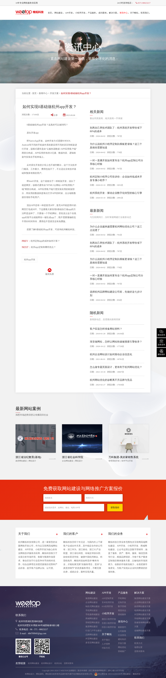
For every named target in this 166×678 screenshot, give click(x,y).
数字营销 (122, 606)
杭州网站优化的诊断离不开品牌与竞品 (111, 380)
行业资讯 (122, 635)
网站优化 (122, 647)
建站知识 (122, 639)
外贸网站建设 (91, 638)
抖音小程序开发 (109, 627)
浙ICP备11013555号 (116, 670)
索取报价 (161, 352)
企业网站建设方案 (142, 602)
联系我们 (145, 13)
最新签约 (122, 627)
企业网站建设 (91, 602)
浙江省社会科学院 (72, 457)
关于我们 (106, 640)
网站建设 (58, 13)
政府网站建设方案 (142, 606)
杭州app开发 (29, 259)
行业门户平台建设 (93, 630)
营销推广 (122, 651)
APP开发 (69, 13)
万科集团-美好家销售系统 (123, 457)
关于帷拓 (134, 13)
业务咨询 (161, 342)
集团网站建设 (91, 598)
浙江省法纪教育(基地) (28, 457)
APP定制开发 (108, 598)
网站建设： (127, 674)
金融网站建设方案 (142, 630)
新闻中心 (43, 93)
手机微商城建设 (92, 614)
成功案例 (102, 13)
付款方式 (106, 648)
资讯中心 (124, 13)
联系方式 (138, 643)
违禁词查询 (139, 651)
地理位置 (138, 647)
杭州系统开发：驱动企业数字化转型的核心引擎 (116, 193)
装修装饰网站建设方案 (142, 624)
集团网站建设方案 (142, 598)
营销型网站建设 (92, 622)
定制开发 (122, 602)
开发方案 (54, 93)
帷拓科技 (136, 674)
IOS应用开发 (107, 606)
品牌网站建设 (91, 634)
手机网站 (122, 598)
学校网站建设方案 (142, 618)
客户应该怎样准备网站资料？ (106, 328)
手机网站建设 (91, 610)
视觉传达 (122, 610)
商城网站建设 (91, 618)
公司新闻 (122, 631)
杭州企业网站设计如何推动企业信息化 (111, 354)
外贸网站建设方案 (142, 614)
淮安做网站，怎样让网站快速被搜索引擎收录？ (116, 341)
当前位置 (26, 93)
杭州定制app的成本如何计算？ (45, 241)
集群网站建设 (91, 626)
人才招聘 (106, 644)
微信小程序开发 (109, 619)
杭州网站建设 (33, 663)
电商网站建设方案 (142, 610)
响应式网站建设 (92, 606)
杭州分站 (58, 663)
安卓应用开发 (108, 602)
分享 (54, 115)
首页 (50, 13)
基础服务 (122, 614)
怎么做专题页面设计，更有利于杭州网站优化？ (116, 367)
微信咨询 (161, 332)
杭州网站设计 (46, 663)
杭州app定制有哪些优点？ (43, 247)
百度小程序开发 (109, 623)
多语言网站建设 (92, 642)
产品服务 (92, 13)
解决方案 (113, 13)
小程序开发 (80, 13)
